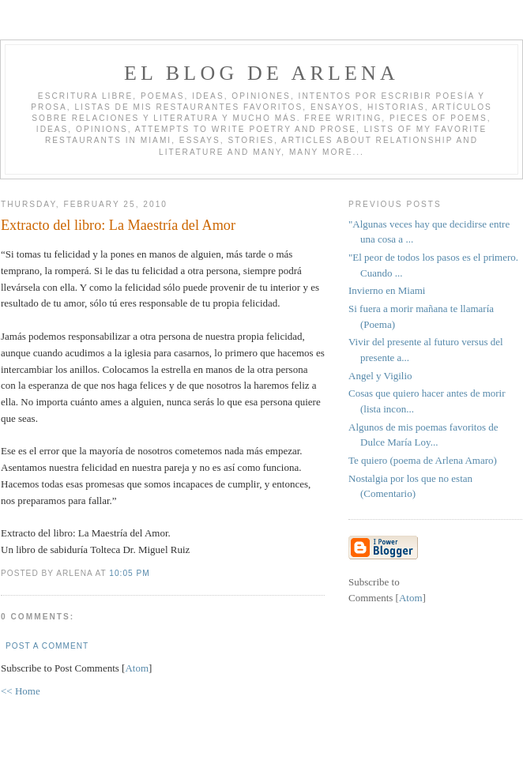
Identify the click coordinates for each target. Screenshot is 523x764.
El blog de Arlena (261, 73)
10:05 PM (129, 573)
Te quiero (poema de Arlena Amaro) (422, 460)
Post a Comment (47, 646)
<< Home (20, 691)
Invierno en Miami (386, 290)
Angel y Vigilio (380, 376)
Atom (137, 668)
